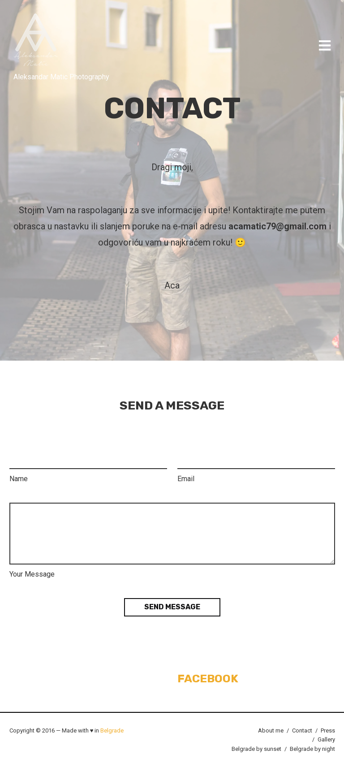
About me (271, 730)
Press (328, 730)
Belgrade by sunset (256, 748)
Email (185, 478)
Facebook (207, 678)
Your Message (32, 574)
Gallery (326, 739)
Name (18, 478)
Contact (302, 730)
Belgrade (112, 730)
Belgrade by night (312, 748)
